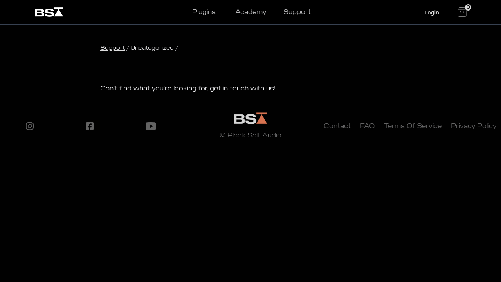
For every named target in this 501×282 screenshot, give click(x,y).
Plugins (204, 12)
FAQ (367, 126)
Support (297, 12)
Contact (337, 126)
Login (432, 12)
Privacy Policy (473, 126)
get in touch (229, 88)
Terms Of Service (413, 126)
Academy (250, 12)
